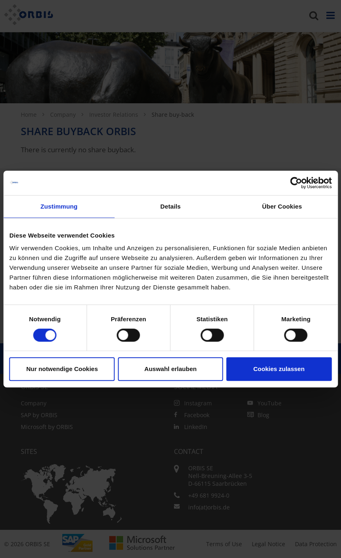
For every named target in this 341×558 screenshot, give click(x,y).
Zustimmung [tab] (58, 206)
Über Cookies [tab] (282, 206)
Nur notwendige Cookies (62, 368)
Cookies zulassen (279, 368)
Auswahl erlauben (170, 368)
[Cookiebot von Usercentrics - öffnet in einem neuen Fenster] (296, 183)
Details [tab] (171, 206)
